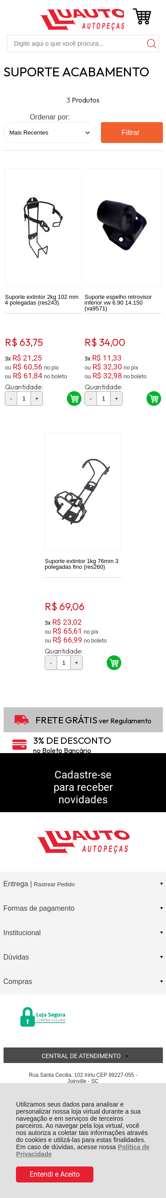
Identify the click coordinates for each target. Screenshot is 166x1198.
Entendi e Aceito (55, 1174)
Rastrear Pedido (54, 884)
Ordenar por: (50, 117)
